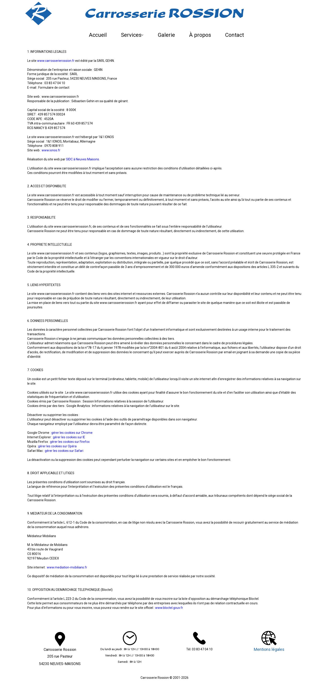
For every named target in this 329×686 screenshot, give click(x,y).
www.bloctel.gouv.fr (169, 608)
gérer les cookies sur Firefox (70, 441)
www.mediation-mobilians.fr (67, 567)
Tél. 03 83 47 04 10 (199, 649)
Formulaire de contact (53, 87)
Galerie (166, 35)
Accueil (98, 35)
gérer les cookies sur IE (69, 437)
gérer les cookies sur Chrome (72, 432)
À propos (200, 35)
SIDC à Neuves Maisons (82, 159)
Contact (234, 35)
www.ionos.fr (51, 150)
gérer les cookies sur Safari (64, 451)
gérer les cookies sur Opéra (57, 446)
